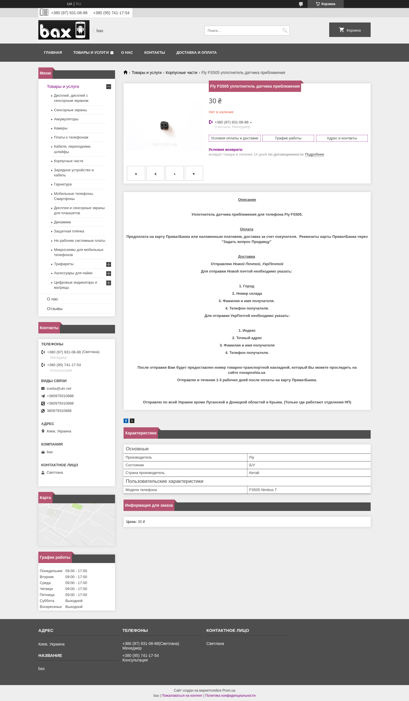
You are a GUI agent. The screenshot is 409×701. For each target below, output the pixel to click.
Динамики (62, 222)
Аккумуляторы (66, 119)
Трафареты (64, 264)
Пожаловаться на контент (182, 696)
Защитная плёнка (69, 231)
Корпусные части (181, 72)
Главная (53, 52)
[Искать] (285, 31)
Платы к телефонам (71, 137)
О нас (127, 52)
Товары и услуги (91, 52)
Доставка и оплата (196, 52)
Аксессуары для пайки (73, 273)
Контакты (154, 52)
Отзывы (54, 308)
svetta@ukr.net (59, 388)
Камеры (61, 128)
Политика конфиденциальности (230, 696)
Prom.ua (228, 690)
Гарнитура (63, 184)
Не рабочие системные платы (79, 240)
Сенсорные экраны (70, 110)
